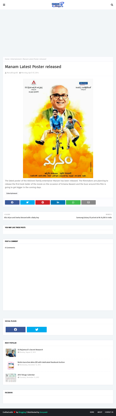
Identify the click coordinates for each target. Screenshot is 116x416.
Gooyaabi (44, 412)
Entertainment (16, 59)
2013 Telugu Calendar (26, 375)
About (100, 412)
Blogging (22, 412)
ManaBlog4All (12, 73)
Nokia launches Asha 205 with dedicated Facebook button (41, 362)
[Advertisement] (58, 33)
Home (7, 59)
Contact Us (109, 412)
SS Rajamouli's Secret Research (30, 350)
